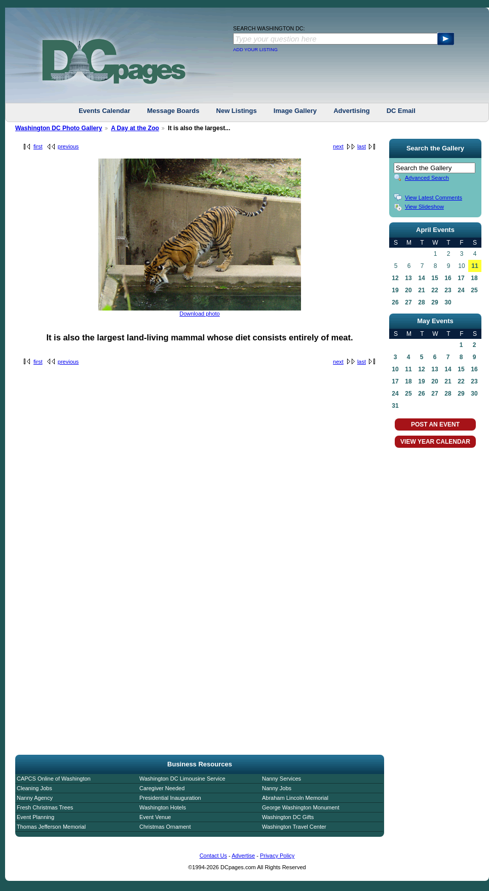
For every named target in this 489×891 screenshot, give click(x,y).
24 (461, 290)
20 (408, 290)
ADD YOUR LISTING (255, 49)
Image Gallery (295, 110)
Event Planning (35, 817)
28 (421, 302)
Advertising (351, 110)
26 (395, 302)
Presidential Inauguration (170, 798)
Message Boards (173, 110)
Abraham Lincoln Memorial (295, 798)
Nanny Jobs (276, 788)
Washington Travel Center (294, 827)
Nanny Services (281, 779)
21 (421, 290)
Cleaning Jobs (34, 788)
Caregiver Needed (161, 788)
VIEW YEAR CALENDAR (435, 441)
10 (395, 369)
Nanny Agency (35, 798)
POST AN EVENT (435, 424)
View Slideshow (424, 207)
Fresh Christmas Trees (45, 807)
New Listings (236, 110)
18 (474, 278)
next (338, 146)
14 (421, 278)
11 (474, 265)
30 (447, 302)
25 (474, 290)
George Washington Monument (300, 807)
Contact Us (213, 856)
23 (447, 290)
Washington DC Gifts (288, 817)
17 (461, 278)
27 (408, 302)
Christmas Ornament (165, 827)
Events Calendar (104, 110)
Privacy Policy (277, 856)
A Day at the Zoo (135, 128)
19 (395, 290)
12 (395, 278)
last (361, 146)
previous (68, 146)
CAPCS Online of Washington (54, 779)
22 (434, 290)
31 (395, 405)
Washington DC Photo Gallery (58, 128)
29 (434, 302)
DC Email (401, 110)
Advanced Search (427, 178)
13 (408, 278)
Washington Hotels (162, 807)
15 (434, 278)
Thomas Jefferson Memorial (51, 827)
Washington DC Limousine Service (182, 779)
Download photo (199, 314)
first (38, 146)
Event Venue (155, 817)
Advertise (243, 856)
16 (447, 278)
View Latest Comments (433, 198)
